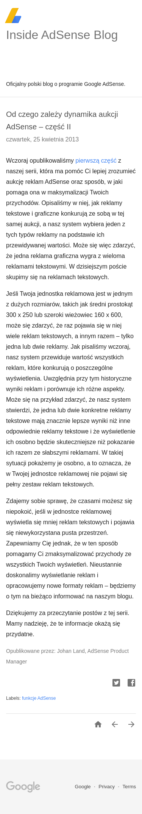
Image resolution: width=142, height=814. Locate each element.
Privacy (107, 786)
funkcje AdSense (39, 698)
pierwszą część (95, 160)
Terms (129, 786)
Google (83, 786)
